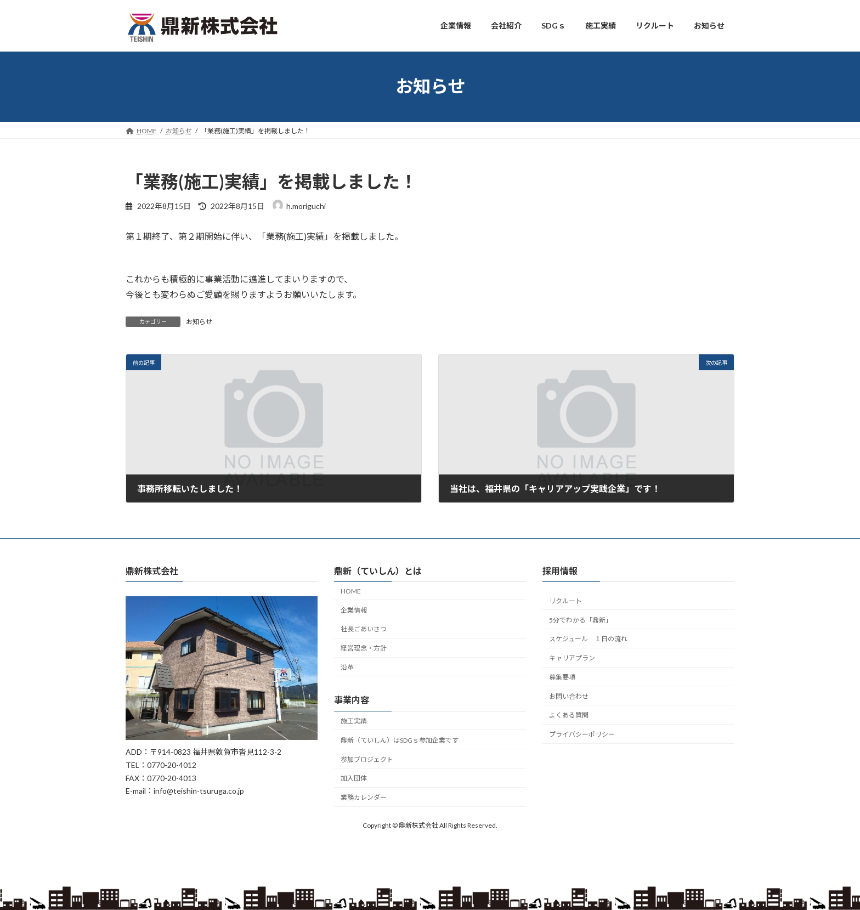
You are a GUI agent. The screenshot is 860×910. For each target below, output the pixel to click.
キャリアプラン (572, 658)
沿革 (347, 667)
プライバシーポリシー (582, 734)
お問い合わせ (569, 696)
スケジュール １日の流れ (588, 639)
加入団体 (354, 778)
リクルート (565, 601)
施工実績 (354, 721)
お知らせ (199, 322)
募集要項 (562, 677)
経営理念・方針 (364, 648)
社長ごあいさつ (364, 629)
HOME (351, 591)
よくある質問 (569, 715)
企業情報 (354, 610)
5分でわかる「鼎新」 (580, 619)
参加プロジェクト (367, 759)
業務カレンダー (364, 797)
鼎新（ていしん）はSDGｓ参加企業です (400, 740)
